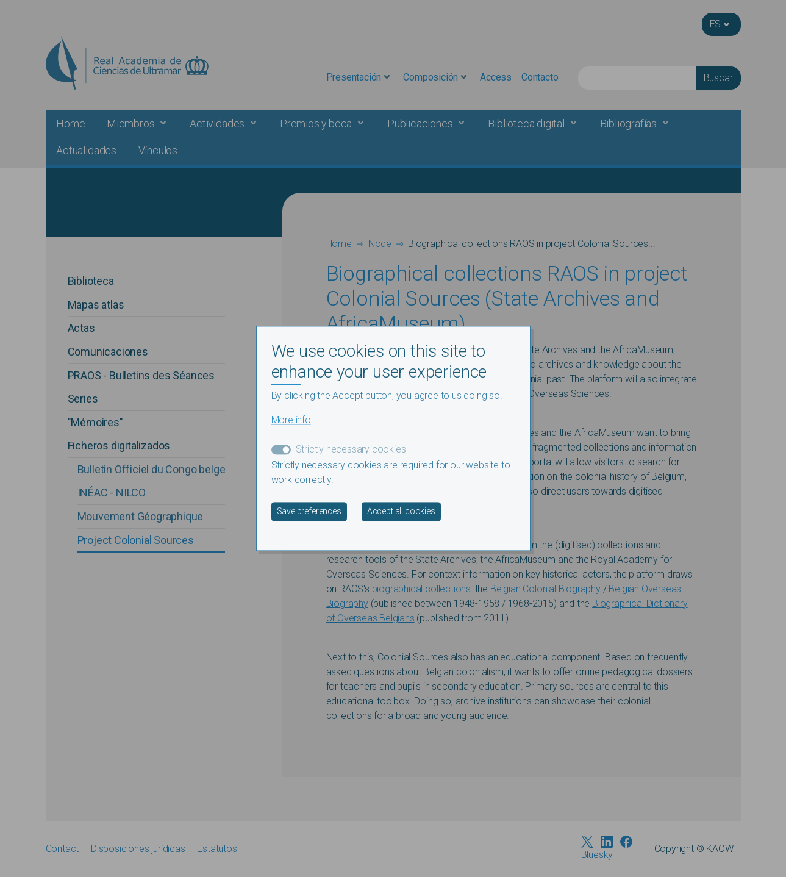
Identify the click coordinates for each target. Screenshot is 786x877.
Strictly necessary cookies (351, 450)
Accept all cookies (401, 512)
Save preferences (309, 512)
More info (291, 420)
